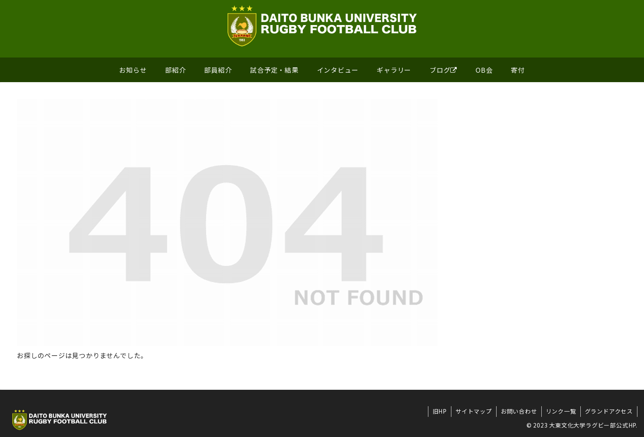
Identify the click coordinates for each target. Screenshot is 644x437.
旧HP (439, 411)
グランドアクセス (609, 411)
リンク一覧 (561, 411)
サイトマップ (473, 411)
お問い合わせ (519, 411)
